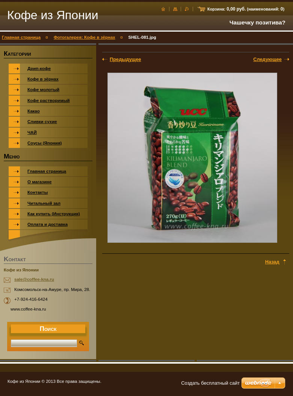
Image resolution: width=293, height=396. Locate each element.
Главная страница (21, 37)
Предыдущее (125, 59)
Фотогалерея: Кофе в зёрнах (84, 37)
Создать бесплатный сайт (210, 383)
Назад (272, 262)
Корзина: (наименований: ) (245, 9)
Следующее (267, 59)
